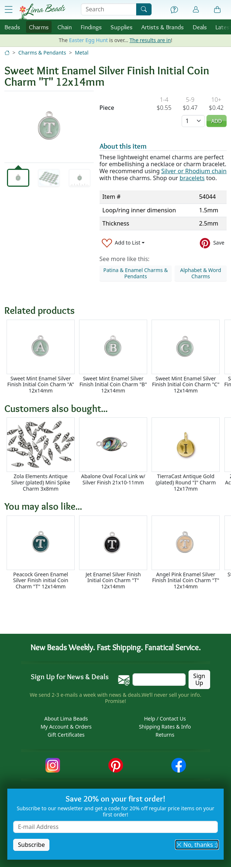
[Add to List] (123, 243)
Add (216, 121)
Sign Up (199, 679)
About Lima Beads (66, 718)
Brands (162, 27)
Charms (39, 27)
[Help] (174, 10)
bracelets (192, 178)
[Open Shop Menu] (8, 9)
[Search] (144, 9)
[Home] (7, 52)
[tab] (18, 178)
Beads (12, 27)
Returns (165, 734)
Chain (64, 27)
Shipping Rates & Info (165, 726)
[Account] (196, 10)
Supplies (122, 27)
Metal (81, 52)
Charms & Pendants (42, 52)
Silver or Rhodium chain (193, 171)
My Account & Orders (66, 726)
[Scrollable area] (117, 357)
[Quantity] (193, 121)
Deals (200, 27)
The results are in (150, 40)
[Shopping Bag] (217, 10)
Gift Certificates (66, 734)
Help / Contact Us (165, 718)
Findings (91, 27)
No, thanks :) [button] (197, 845)
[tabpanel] (49, 127)
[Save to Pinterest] (212, 243)
